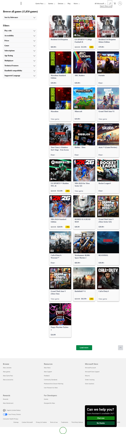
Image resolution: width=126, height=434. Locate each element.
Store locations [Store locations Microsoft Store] (89, 383)
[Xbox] (28, 3)
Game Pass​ (39, 3)
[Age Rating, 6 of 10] (20, 56)
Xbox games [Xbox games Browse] (6, 371)
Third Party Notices (77, 422)
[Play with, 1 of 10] (20, 31)
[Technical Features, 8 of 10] (20, 66)
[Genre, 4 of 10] (20, 46)
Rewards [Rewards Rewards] (5, 399)
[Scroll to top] (120, 347)
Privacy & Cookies (41, 422)
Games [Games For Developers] (46, 399)
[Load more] (84, 347)
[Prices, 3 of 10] (20, 41)
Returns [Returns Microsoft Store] (87, 375)
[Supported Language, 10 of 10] (20, 76)
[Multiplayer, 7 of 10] (20, 61)
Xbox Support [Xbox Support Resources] (48, 371)
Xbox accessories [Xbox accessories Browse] (8, 379)
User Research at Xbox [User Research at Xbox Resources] (51, 387)
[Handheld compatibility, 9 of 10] (20, 71)
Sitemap (15, 422)
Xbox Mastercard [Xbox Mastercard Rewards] (8, 403)
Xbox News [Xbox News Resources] (47, 367)
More (76, 3)
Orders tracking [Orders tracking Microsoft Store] (89, 379)
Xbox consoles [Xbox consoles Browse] (7, 367)
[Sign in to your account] (120, 3)
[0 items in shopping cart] (115, 3)
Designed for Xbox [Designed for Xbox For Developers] (49, 403)
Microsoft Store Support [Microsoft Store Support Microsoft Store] (92, 371)
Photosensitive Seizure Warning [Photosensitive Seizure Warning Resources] (53, 383)
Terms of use (54, 422)
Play (69, 3)
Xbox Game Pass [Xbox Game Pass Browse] (8, 375)
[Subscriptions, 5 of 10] (20, 51)
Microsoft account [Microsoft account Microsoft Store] (90, 367)
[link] (60, 32)
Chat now (100, 418)
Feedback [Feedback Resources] (47, 375)
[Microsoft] (11, 3)
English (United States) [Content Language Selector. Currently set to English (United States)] (14, 410)
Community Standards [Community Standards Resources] (50, 379)
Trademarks (64, 422)
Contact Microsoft (27, 422)
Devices (60, 3)
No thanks (101, 423)
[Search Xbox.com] (110, 3)
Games (50, 3)
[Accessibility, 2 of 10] (20, 36)
